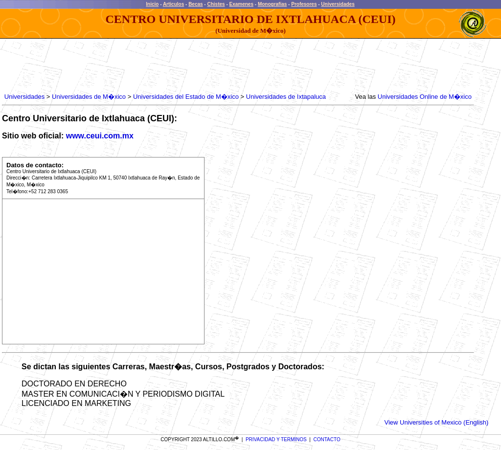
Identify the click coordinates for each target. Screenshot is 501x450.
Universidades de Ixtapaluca (286, 96)
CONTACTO (327, 439)
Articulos (173, 4)
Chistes (216, 4)
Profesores (304, 4)
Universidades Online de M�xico (425, 96)
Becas (195, 4)
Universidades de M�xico (89, 96)
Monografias (272, 4)
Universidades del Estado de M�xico (186, 96)
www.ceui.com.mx (100, 136)
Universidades (337, 4)
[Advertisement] (180, 66)
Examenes (241, 4)
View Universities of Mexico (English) (437, 422)
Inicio (152, 4)
